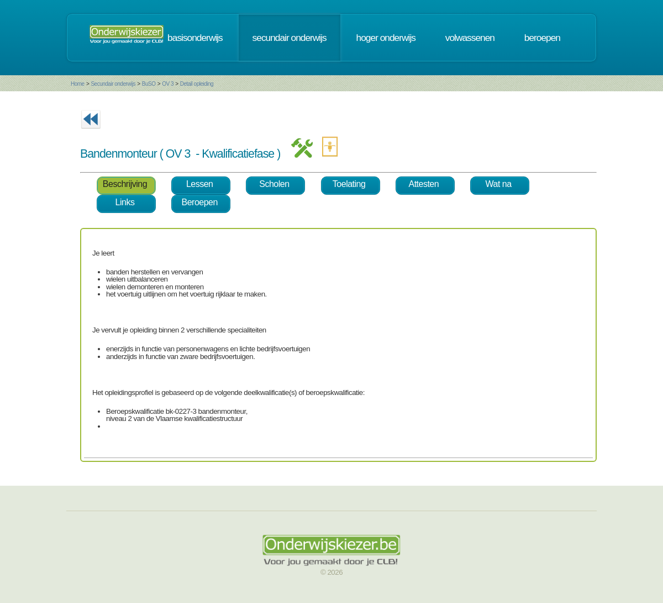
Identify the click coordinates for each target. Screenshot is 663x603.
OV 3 (167, 84)
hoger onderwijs (385, 37)
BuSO (149, 84)
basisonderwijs (195, 37)
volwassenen (469, 37)
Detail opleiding (196, 84)
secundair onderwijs (289, 37)
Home (78, 84)
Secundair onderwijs (113, 84)
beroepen (542, 37)
